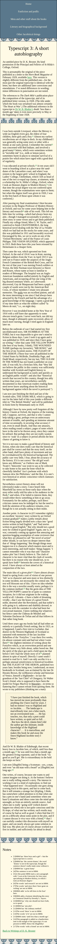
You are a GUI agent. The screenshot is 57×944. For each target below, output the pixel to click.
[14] (41, 653)
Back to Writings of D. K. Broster (19, 931)
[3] (14, 149)
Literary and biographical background (28, 26)
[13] (8, 642)
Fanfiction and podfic (28, 11)
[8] (8, 494)
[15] (16, 751)
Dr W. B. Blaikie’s (24, 109)
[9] (19, 518)
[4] (36, 165)
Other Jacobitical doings (28, 34)
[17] (45, 818)
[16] (13, 769)
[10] (19, 562)
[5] (47, 184)
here (30, 77)
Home (28, 4)
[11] (32, 572)
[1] (32, 136)
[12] (24, 588)
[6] (23, 211)
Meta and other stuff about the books (28, 19)
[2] (52, 144)
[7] (14, 342)
